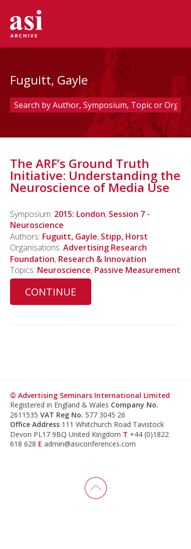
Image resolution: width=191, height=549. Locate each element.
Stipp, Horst (124, 236)
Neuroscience (64, 270)
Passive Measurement (137, 270)
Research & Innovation (102, 259)
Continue (50, 291)
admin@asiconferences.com (90, 443)
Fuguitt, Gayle (69, 236)
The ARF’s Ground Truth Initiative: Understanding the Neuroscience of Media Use (95, 175)
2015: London (79, 214)
